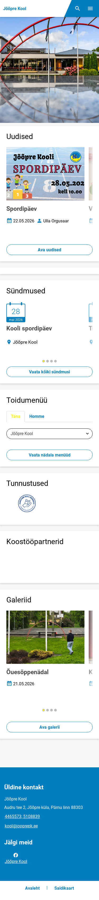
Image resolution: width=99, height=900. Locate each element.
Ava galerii (49, 727)
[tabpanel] (49, 433)
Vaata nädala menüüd (49, 455)
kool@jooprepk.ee (21, 826)
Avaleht (32, 888)
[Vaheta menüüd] (90, 8)
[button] (43, 361)
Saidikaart (64, 888)
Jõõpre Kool (16, 858)
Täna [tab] (15, 416)
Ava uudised (49, 249)
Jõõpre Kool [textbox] (22, 434)
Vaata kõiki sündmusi (49, 371)
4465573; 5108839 (22, 816)
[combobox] (49, 433)
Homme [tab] (36, 416)
